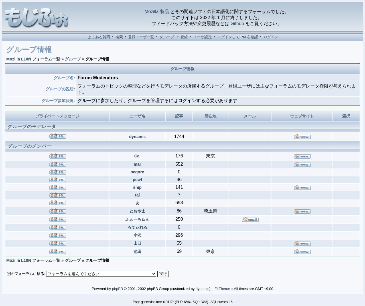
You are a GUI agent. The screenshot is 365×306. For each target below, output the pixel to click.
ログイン (270, 37)
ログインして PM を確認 (237, 37)
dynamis (137, 136)
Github (237, 23)
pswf (137, 179)
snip (137, 187)
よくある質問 (99, 37)
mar (137, 164)
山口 (137, 243)
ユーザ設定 (202, 37)
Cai (137, 156)
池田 (137, 251)
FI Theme (222, 289)
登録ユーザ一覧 (141, 37)
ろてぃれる (137, 227)
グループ (166, 37)
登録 (184, 37)
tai (137, 195)
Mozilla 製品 (157, 11)
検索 (119, 37)
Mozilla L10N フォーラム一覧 (33, 59)
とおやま (137, 211)
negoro (137, 172)
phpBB (117, 289)
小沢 (137, 235)
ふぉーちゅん (137, 219)
